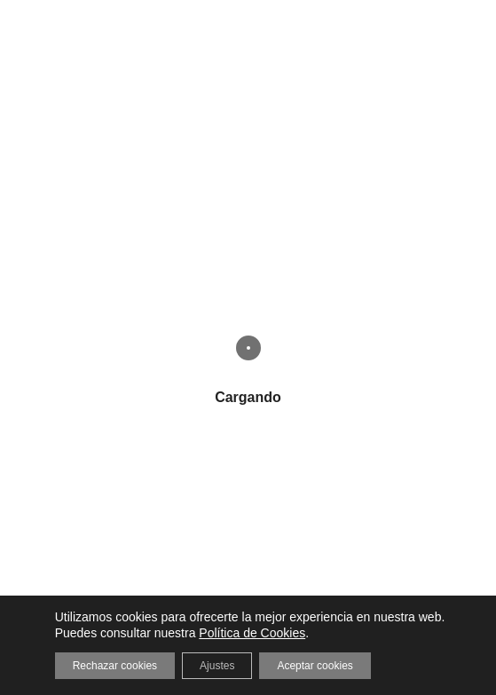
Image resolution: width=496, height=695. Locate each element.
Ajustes (217, 665)
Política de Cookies (252, 633)
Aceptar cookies (314, 665)
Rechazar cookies (115, 665)
